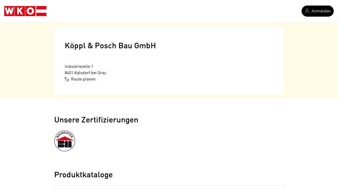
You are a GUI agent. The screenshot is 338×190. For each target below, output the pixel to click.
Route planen (80, 79)
